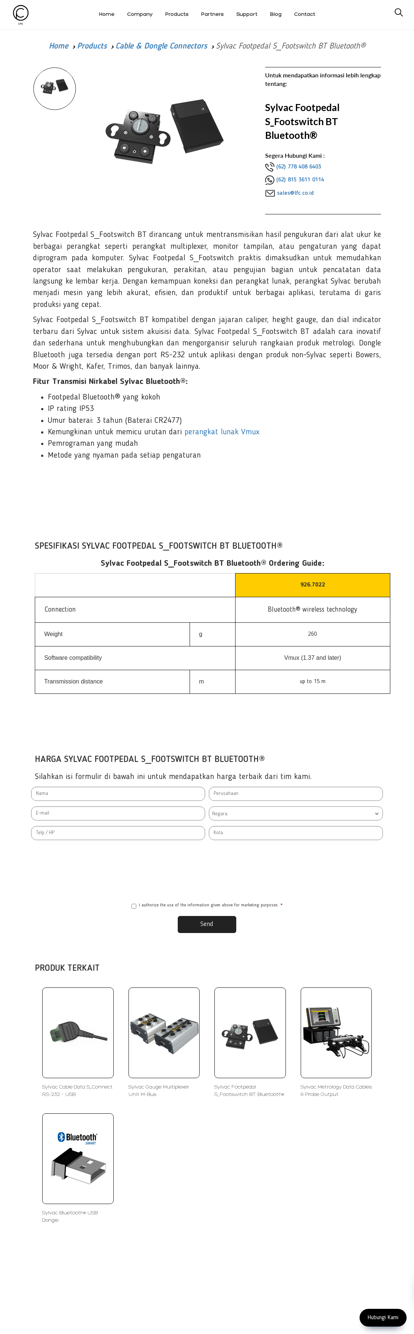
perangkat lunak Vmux (221, 432)
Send (206, 924)
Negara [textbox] (219, 813)
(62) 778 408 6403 (298, 167)
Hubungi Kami (383, 1318)
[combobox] (296, 813)
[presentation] (207, 871)
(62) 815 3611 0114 (300, 180)
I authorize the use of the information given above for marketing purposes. (207, 906)
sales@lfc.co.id (295, 193)
